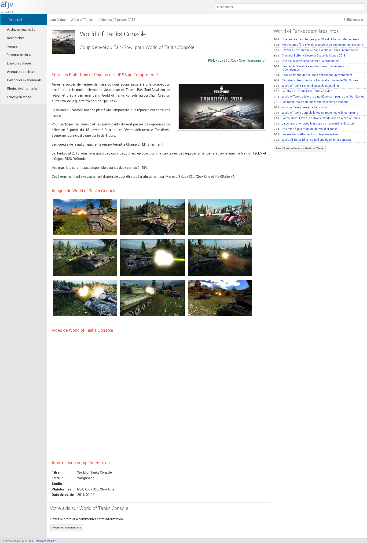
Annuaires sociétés (21, 72)
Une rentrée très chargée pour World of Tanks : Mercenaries (315, 39)
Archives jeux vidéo (21, 29)
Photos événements (22, 88)
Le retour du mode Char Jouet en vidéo (302, 91)
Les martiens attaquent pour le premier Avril (305, 134)
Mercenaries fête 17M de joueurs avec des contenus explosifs (317, 44)
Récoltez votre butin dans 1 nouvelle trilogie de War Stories (315, 80)
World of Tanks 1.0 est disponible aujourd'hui (306, 85)
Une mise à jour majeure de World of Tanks (305, 129)
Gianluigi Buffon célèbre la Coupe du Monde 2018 (308, 55)
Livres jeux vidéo (19, 97)
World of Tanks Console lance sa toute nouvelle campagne (315, 112)
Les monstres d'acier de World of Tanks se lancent (310, 102)
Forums (10, 46)
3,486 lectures (354, 20)
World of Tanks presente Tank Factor (300, 107)
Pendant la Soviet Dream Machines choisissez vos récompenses (310, 68)
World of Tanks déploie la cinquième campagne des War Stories (318, 96)
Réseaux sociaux (16, 55)
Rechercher (15, 38)
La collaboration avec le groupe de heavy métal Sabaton (313, 123)
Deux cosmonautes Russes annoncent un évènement (312, 75)
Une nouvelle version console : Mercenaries (305, 61)
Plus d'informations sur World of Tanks (299, 148)
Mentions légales (45, 540)
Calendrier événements (24, 80)
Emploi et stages (19, 63)
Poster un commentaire (66, 527)
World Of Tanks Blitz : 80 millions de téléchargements (312, 139)
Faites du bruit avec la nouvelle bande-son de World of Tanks (316, 118)
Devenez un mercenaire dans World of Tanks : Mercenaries (315, 50)
